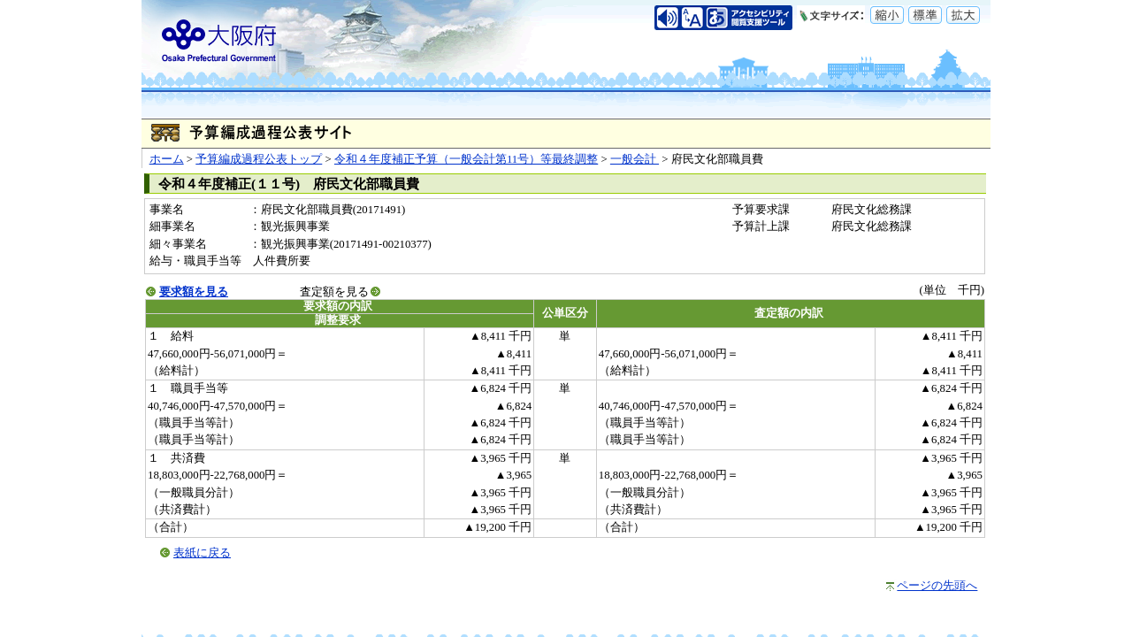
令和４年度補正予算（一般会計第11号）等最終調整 (466, 159)
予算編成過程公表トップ (258, 159)
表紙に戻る (202, 553)
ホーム (166, 159)
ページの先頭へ (937, 585)
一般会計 (634, 159)
